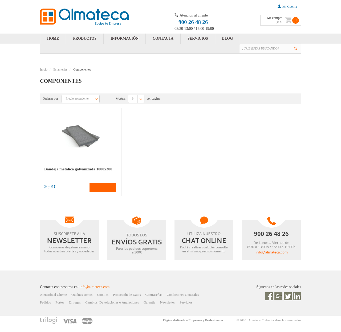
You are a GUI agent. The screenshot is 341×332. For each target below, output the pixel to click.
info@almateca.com (95, 287)
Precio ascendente (82, 99)
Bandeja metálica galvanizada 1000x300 (78, 169)
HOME (53, 38)
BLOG (227, 38)
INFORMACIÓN (125, 38)
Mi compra (274, 18)
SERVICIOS (198, 38)
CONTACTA (163, 38)
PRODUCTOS (84, 38)
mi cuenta (287, 7)
